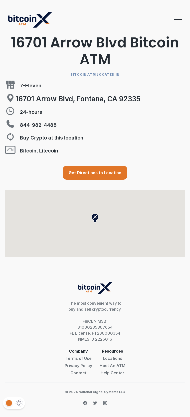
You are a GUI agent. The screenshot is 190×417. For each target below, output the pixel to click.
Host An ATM (112, 365)
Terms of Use (78, 358)
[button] (95, 218)
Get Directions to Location (95, 172)
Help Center (112, 372)
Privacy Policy (78, 365)
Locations (112, 358)
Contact (78, 372)
